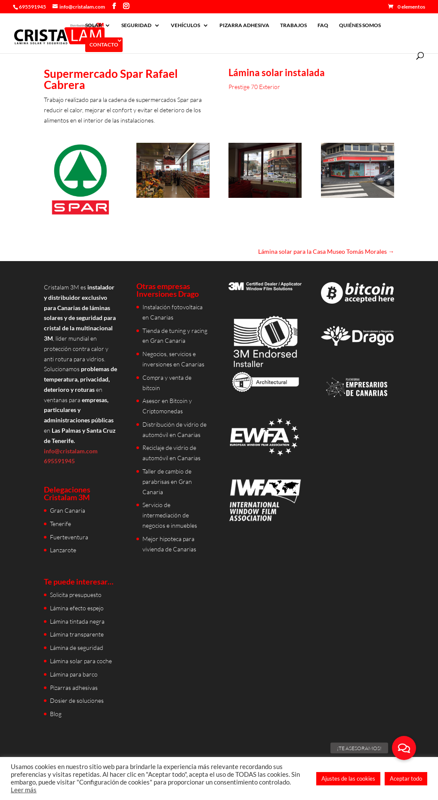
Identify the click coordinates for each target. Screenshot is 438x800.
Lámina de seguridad (76, 647)
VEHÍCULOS (185, 25)
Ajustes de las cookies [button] (348, 778)
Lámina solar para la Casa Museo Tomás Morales (326, 251)
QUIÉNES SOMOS (360, 25)
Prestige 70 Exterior (254, 86)
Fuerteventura (69, 537)
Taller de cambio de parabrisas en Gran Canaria (167, 481)
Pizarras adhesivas (74, 687)
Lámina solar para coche (81, 661)
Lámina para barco (74, 674)
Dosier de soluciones (77, 700)
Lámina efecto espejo (77, 608)
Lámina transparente (77, 634)
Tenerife (60, 523)
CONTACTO (103, 44)
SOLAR (93, 25)
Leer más (24, 790)
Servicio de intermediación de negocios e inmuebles (169, 515)
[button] (404, 748)
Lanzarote (63, 550)
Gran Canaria (67, 510)
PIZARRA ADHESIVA (244, 25)
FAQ (323, 25)
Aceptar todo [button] (406, 778)
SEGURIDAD (136, 25)
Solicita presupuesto (76, 594)
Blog (56, 713)
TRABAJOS (293, 25)
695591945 (32, 6)
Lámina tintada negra (77, 621)
